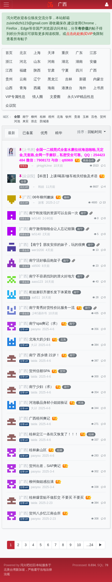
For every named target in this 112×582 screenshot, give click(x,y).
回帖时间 (95, 132)
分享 (23, 181)
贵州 (9, 79)
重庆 (65, 53)
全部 (17, 117)
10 (79, 545)
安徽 (93, 62)
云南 (23, 79)
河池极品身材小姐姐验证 (48, 402)
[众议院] (28, 176)
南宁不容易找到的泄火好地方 (52, 276)
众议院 (11, 105)
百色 (94, 117)
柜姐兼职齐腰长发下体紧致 (50, 292)
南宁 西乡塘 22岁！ (44, 355)
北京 (23, 53)
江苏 (93, 53)
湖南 (79, 62)
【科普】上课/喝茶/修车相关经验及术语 (66, 176)
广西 (93, 70)
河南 (51, 62)
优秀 (44, 133)
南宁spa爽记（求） (44, 323)
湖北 (65, 62)
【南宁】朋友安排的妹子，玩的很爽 (57, 245)
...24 (89, 545)
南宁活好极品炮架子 (45, 260)
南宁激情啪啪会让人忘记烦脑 (52, 229)
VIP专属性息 (15, 97)
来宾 (26, 121)
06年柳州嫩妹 (43, 197)
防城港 (44, 121)
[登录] (106, 4)
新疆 (82, 79)
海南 (51, 88)
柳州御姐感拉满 (41, 482)
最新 (11, 133)
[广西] (26, 197)
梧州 (51, 117)
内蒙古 (98, 79)
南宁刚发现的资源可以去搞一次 (53, 213)
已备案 (28, 133)
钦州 (68, 117)
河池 (17, 121)
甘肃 (51, 70)
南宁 (26, 117)
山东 (37, 62)
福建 (23, 70)
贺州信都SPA (39, 371)
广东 (79, 53)
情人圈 (37, 97)
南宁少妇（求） (41, 387)
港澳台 (67, 88)
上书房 (98, 88)
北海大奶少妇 (39, 339)
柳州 (34, 117)
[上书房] (28, 150)
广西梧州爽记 (39, 418)
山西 (9, 88)
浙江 (9, 62)
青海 (23, 88)
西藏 (37, 88)
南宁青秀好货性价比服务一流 (52, 308)
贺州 (103, 117)
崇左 (34, 121)
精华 (58, 133)
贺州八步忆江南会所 (45, 513)
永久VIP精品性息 (80, 97)
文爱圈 (55, 97)
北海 (60, 117)
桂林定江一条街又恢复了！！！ (53, 434)
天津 (51, 53)
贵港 (77, 117)
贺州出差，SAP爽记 (45, 466)
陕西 (37, 70)
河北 (23, 62)
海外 (82, 88)
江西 (9, 70)
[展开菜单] (6, 4)
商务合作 (88, 160)
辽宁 (37, 79)
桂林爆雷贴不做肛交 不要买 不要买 (56, 497)
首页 (9, 53)
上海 (37, 53)
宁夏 (65, 70)
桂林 (43, 117)
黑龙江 (53, 79)
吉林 (68, 79)
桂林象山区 (38, 450)
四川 (79, 70)
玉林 (86, 117)
